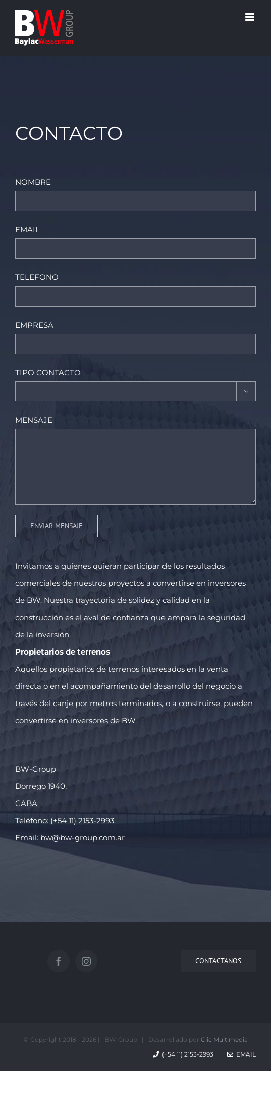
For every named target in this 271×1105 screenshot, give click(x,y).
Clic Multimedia (224, 1039)
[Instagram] (86, 961)
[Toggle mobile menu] (250, 17)
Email (241, 1054)
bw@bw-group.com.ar (82, 837)
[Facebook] (58, 961)
